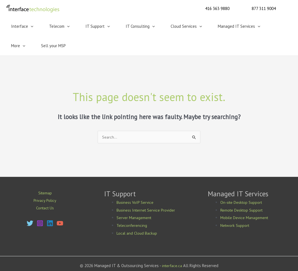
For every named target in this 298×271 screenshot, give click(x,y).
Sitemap (45, 173)
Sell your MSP (266, 26)
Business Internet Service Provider (147, 190)
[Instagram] (40, 204)
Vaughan (188, 261)
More (238, 26)
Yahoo (120, 253)
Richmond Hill (167, 261)
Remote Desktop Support (242, 190)
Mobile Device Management (244, 198)
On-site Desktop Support (242, 182)
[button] (217, 8)
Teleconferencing (132, 206)
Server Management (134, 198)
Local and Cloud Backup (138, 213)
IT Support (80, 26)
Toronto (105, 261)
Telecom (49, 26)
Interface (19, 26)
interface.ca (172, 246)
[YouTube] (60, 204)
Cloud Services (155, 26)
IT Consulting (116, 26)
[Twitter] (30, 204)
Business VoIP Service (136, 182)
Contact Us (45, 189)
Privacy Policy (45, 181)
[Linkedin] (50, 204)
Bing (139, 253)
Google (107, 253)
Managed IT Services (201, 26)
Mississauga (124, 261)
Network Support (235, 206)
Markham (145, 261)
